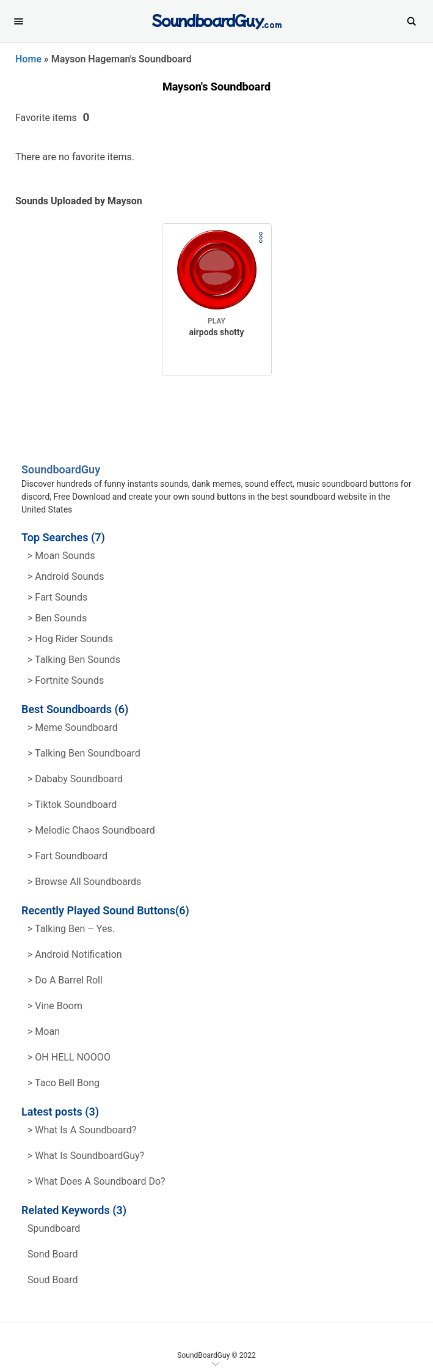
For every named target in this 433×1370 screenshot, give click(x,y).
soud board (52, 1280)
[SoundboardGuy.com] (216, 20)
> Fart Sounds (57, 597)
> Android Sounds (65, 576)
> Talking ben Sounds (73, 659)
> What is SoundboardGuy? (85, 1155)
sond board (52, 1254)
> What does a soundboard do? (96, 1181)
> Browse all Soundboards (84, 881)
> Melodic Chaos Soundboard (91, 830)
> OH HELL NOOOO (69, 1057)
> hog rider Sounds (70, 639)
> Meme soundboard (72, 727)
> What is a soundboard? (81, 1130)
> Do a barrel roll (65, 980)
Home (28, 59)
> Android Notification (74, 954)
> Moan (43, 1031)
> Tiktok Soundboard (72, 804)
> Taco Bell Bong (63, 1083)
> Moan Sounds (61, 555)
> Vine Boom (54, 1006)
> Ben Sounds (57, 618)
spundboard (53, 1228)
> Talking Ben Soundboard (83, 753)
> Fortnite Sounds (65, 680)
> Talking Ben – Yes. (71, 929)
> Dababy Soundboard (75, 779)
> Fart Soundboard (67, 856)
